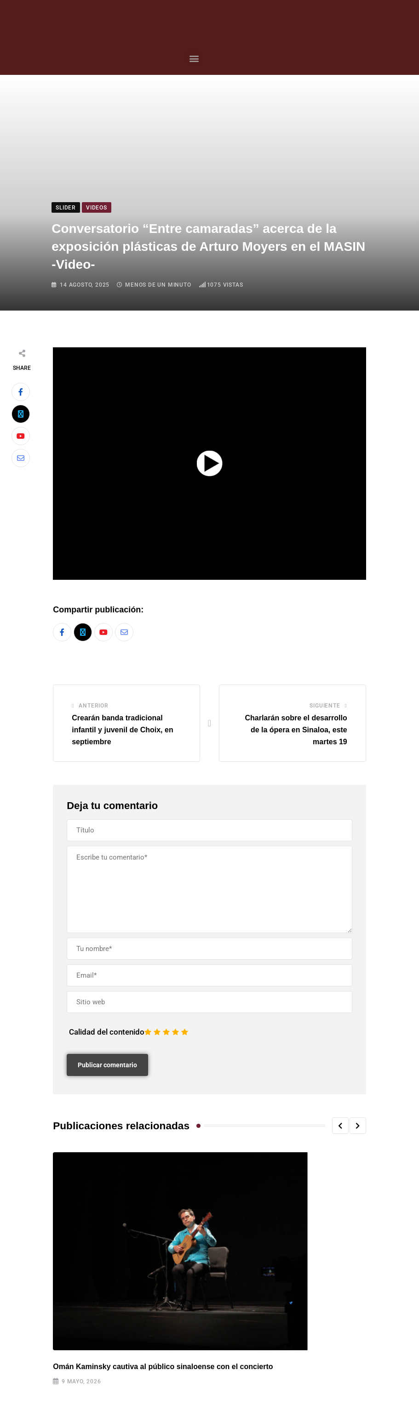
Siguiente (325, 706)
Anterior (93, 706)
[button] (194, 58)
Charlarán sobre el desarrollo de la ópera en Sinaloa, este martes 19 (296, 730)
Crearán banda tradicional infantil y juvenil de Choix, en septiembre (122, 730)
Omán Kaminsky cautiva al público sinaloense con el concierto (163, 1366)
